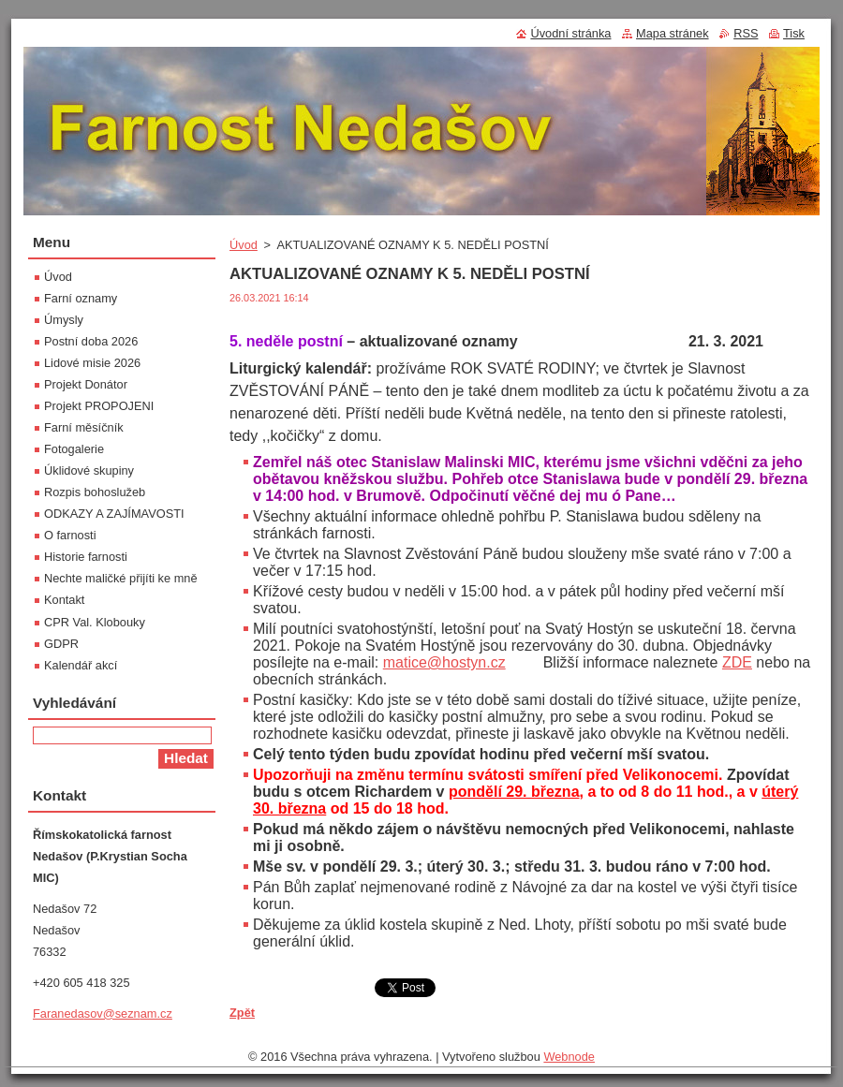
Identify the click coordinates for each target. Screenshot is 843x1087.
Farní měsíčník (84, 427)
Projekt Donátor (85, 384)
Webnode (569, 1057)
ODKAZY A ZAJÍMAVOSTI (114, 514)
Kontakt (64, 600)
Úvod (243, 245)
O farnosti (70, 535)
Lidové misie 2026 (92, 363)
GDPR (61, 644)
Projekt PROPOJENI (99, 406)
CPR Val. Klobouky (94, 622)
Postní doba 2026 (91, 341)
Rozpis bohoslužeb (94, 492)
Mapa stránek (672, 33)
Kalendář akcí (80, 665)
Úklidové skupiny (89, 470)
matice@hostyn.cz (444, 662)
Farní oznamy (80, 298)
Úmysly (63, 320)
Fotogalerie (74, 449)
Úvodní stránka (570, 33)
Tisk (794, 33)
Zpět (242, 1013)
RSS (745, 33)
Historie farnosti (85, 557)
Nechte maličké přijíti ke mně (121, 578)
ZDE (737, 662)
